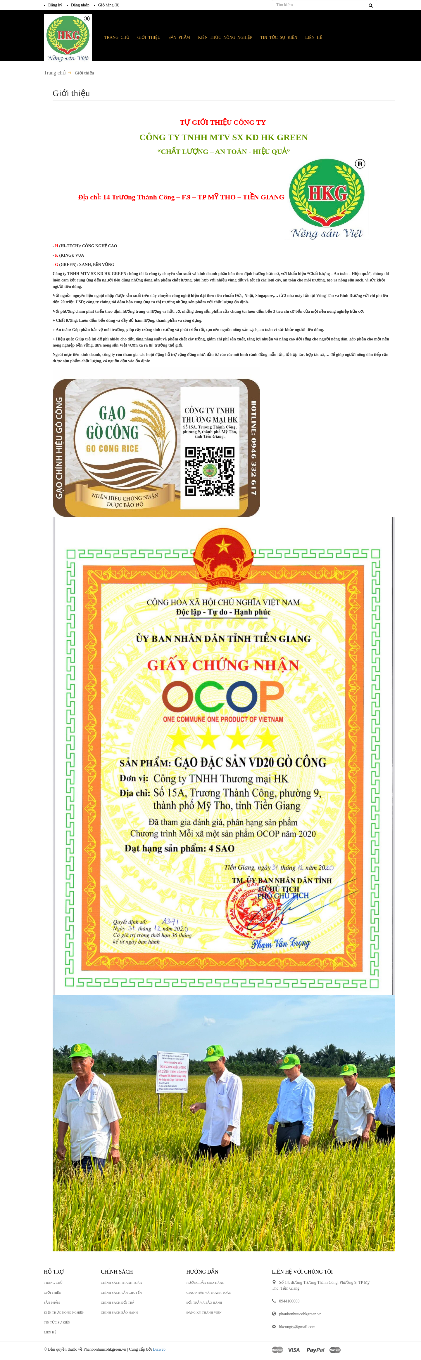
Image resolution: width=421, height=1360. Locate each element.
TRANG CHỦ (116, 37)
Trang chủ (55, 73)
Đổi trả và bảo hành (204, 1302)
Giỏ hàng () (109, 5)
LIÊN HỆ (50, 1332)
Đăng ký (55, 5)
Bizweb (159, 1349)
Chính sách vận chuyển (121, 1292)
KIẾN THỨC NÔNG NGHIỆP (64, 1312)
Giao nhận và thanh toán (209, 1292)
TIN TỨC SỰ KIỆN (57, 1322)
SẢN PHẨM (179, 37)
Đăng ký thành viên (204, 1312)
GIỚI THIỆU (52, 1292)
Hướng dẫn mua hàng (206, 1282)
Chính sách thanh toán (121, 1282)
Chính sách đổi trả (117, 1302)
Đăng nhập (80, 5)
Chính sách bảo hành (119, 1312)
